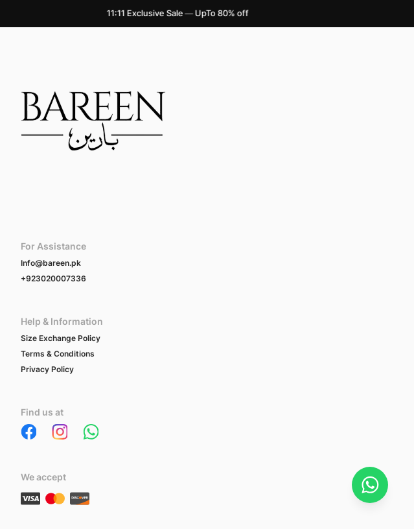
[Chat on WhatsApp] (370, 485)
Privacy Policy (47, 369)
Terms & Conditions (58, 354)
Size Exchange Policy (60, 338)
